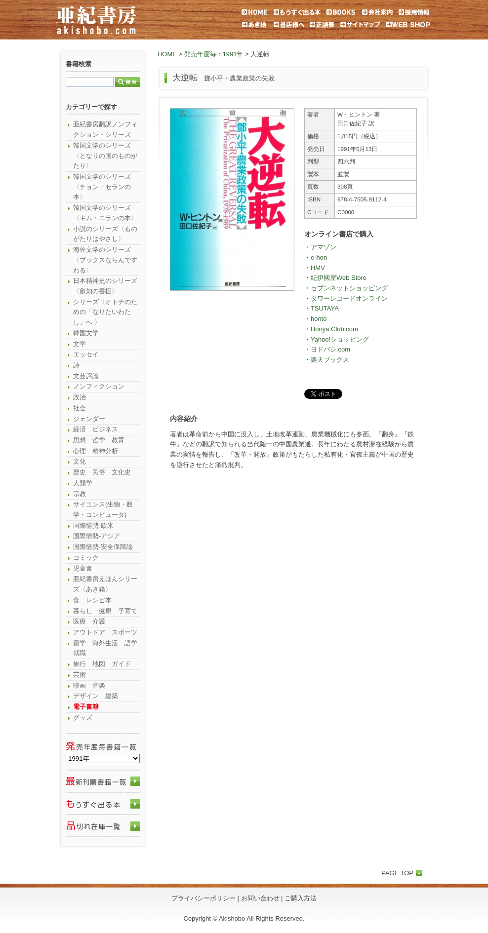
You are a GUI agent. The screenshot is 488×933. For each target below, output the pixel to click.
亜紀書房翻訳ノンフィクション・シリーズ (105, 129)
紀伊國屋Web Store (338, 277)
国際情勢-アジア (96, 536)
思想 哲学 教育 (98, 440)
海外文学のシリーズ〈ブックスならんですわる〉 (105, 259)
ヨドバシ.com (330, 349)
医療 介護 (89, 621)
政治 (79, 397)
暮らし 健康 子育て (105, 611)
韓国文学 (86, 333)
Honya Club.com (334, 329)
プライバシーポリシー (203, 898)
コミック (86, 557)
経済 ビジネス (95, 429)
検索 (127, 82)
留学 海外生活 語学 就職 (106, 648)
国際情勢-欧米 (93, 525)
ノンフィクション (98, 386)
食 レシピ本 (92, 600)
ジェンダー (89, 419)
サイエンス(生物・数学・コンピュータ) (103, 509)
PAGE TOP (397, 873)
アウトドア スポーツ (105, 632)
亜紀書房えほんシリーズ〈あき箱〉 (105, 584)
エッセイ (86, 354)
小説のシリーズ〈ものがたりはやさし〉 (105, 234)
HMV (318, 268)
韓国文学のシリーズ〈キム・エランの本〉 (105, 213)
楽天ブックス (330, 359)
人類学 (82, 483)
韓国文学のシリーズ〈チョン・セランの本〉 (102, 186)
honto (318, 318)
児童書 (82, 568)
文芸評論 (86, 376)
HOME (167, 54)
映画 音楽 (89, 685)
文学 (79, 344)
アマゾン (323, 247)
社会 (79, 408)
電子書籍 (86, 706)
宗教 (79, 494)
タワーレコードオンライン (349, 298)
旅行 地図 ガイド (102, 663)
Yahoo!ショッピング (340, 339)
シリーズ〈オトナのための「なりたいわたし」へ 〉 (105, 312)
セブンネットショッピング (349, 288)
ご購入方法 (301, 898)
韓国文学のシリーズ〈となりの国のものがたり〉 (105, 155)
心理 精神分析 (95, 451)
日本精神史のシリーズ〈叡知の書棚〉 (105, 286)
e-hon (319, 257)
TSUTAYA (325, 308)
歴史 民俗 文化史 (102, 472)
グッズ (82, 717)
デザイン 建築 (95, 696)
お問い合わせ (260, 898)
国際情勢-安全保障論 (103, 546)
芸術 (79, 674)
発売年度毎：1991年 (214, 54)
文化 (79, 461)
